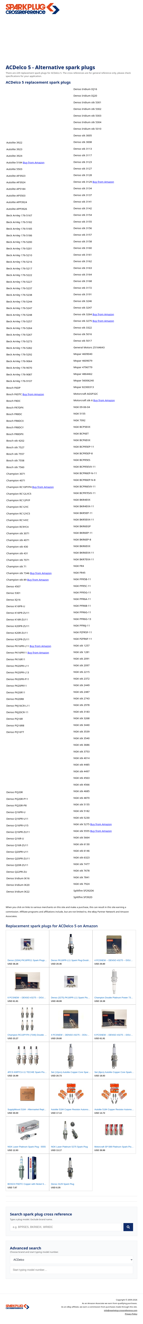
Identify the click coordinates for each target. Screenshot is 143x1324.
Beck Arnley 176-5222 (19, 275)
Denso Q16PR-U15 (17, 825)
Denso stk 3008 (82, 142)
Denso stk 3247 (82, 307)
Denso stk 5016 (82, 334)
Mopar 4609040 (82, 354)
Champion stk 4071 (17, 540)
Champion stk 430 (17, 546)
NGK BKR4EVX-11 (83, 506)
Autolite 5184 (14, 162)
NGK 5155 (79, 413)
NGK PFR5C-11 (82, 586)
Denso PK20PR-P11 (17, 679)
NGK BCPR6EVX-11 (84, 486)
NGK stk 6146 (81, 850)
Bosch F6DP (13, 387)
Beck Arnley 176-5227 (19, 281)
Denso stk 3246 (82, 301)
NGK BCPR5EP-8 (83, 453)
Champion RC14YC (17, 520)
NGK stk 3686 (81, 744)
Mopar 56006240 (83, 380)
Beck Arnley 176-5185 (19, 228)
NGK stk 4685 (81, 791)
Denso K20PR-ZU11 (17, 626)
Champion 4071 (15, 480)
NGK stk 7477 (81, 864)
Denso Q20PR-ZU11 (18, 858)
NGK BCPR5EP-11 (83, 446)
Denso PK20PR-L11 (17, 665)
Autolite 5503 (14, 169)
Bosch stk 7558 (15, 460)
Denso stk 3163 (82, 268)
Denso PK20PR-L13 (17, 672)
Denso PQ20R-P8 (16, 805)
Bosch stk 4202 (15, 440)
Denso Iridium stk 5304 (87, 122)
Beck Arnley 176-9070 (19, 367)
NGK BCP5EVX (81, 426)
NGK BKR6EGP (82, 526)
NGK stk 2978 (81, 705)
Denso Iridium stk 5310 (87, 128)
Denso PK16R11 (15, 659)
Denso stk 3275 (82, 320)
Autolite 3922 (14, 142)
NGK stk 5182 (81, 811)
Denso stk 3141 (82, 201)
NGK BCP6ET (81, 433)
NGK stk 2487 (81, 691)
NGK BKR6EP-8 (82, 539)
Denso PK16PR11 (16, 652)
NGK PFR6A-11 (82, 599)
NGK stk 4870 (81, 797)
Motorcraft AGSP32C (85, 393)
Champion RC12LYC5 (18, 493)
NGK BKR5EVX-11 (83, 519)
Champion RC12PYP (18, 500)
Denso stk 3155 (82, 221)
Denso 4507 (13, 586)
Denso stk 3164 (82, 274)
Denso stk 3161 (82, 254)
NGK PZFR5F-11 (82, 632)
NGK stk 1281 (81, 652)
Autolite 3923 (14, 149)
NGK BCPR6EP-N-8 (84, 480)
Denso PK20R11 (15, 692)
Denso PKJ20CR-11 (17, 712)
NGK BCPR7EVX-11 (84, 493)
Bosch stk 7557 (15, 453)
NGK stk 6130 (81, 844)
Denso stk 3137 (82, 195)
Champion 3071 (15, 473)
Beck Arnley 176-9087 (19, 374)
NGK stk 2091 (81, 658)
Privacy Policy (131, 1314)
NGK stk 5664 (81, 837)
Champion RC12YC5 (18, 513)
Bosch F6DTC (14, 394)
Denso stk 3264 (82, 314)
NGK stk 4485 (81, 764)
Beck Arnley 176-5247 (19, 308)
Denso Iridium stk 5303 (87, 115)
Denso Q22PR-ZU (16, 871)
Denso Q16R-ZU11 (17, 845)
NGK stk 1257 (81, 645)
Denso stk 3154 (82, 214)
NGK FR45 (79, 572)
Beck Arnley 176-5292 (19, 354)
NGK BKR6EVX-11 (83, 552)
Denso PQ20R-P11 (17, 798)
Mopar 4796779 (82, 367)
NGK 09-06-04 (81, 407)
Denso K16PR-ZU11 (17, 612)
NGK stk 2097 (81, 665)
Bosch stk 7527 (15, 447)
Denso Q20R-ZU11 (17, 865)
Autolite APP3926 (16, 208)
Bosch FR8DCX (15, 420)
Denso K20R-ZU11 (17, 632)
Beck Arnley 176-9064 (19, 361)
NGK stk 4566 (81, 784)
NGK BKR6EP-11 (82, 532)
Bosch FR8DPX (15, 434)
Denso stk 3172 (82, 287)
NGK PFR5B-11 (82, 579)
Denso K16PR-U (15, 606)
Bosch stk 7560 (15, 467)
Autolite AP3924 (15, 182)
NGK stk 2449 (81, 685)
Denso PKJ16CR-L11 (18, 705)
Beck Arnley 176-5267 (19, 334)
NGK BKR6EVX (81, 546)
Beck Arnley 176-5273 (19, 341)
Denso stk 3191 (82, 294)
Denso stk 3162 (82, 261)
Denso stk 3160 (82, 248)
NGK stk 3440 (81, 725)
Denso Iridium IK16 (18, 878)
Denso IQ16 (13, 599)
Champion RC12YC (17, 506)
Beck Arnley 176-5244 (19, 301)
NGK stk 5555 (81, 831)
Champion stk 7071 (17, 559)
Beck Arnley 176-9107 (19, 381)
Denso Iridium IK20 (18, 884)
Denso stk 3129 (82, 181)
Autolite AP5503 (15, 195)
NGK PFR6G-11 (82, 612)
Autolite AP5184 (15, 188)
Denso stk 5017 (82, 340)
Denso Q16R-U (15, 838)
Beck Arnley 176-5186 (19, 235)
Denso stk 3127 (82, 168)
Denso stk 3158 (82, 241)
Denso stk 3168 (82, 281)
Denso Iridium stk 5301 (87, 102)
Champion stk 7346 (17, 573)
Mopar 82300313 (83, 387)
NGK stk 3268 (81, 718)
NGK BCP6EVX (81, 440)
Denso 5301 (13, 593)
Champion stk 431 (17, 553)
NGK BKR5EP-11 (82, 513)
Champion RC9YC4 (17, 526)
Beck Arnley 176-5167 (19, 215)
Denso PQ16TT (15, 732)
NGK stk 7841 (81, 877)
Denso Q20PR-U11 (17, 851)
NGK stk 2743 (81, 698)
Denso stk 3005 (82, 135)
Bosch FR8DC (14, 414)
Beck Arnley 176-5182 (19, 222)
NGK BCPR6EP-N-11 (85, 473)
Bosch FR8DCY (15, 427)
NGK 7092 (79, 420)
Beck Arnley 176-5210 (19, 255)
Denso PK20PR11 (16, 685)
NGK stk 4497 (81, 771)
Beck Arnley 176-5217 (19, 268)
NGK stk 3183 (81, 711)
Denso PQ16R (14, 718)
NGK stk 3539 (81, 731)
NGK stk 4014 (81, 758)
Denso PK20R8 (15, 699)
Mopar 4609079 (82, 360)
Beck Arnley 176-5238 (19, 294)
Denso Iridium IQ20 (85, 95)
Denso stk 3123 (82, 162)
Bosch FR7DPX (15, 407)
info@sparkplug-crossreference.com (120, 1310)
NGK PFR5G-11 (82, 592)
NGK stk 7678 (81, 870)
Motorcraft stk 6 (83, 400)
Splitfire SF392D (82, 897)
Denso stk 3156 (82, 228)
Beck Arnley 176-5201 (19, 248)
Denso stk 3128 (82, 175)
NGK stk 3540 (81, 738)
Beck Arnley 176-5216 (19, 261)
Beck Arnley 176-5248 (19, 314)
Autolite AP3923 (15, 175)
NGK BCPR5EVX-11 (84, 466)
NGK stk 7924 (81, 883)
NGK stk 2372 (81, 678)
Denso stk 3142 (82, 208)
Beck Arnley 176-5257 (19, 321)
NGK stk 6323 (81, 857)
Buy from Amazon (33, 162)
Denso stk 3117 (82, 155)
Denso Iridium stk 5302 (87, 109)
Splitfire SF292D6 (83, 890)
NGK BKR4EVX (81, 499)
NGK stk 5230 (81, 817)
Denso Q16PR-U (15, 812)
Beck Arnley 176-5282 (19, 348)
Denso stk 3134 (82, 188)
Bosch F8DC (13, 400)
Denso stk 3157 (82, 234)
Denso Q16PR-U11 (17, 818)
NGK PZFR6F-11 (82, 638)
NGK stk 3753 (81, 751)
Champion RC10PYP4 (19, 487)
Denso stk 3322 (82, 327)
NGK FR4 (78, 566)
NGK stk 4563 (81, 777)
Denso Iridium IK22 (18, 891)
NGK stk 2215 (81, 672)
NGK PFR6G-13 (82, 619)
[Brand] (71, 1260)
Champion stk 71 (16, 566)
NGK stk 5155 (81, 804)
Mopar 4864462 (82, 374)
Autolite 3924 (14, 155)
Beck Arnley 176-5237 (19, 288)
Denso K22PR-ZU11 (17, 639)
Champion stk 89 (16, 579)
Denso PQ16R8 (15, 725)
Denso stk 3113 (82, 148)
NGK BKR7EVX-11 (83, 559)
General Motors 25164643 (89, 347)
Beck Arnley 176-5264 (19, 328)
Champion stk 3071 (17, 533)
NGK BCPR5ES (81, 460)
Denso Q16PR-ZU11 (18, 832)
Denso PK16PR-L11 (17, 646)
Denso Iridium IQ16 (85, 89)
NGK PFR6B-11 (82, 605)
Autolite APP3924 (16, 202)
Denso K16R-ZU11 (17, 619)
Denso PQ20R (14, 792)
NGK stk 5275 (81, 824)
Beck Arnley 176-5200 (19, 242)
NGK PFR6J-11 (81, 625)
